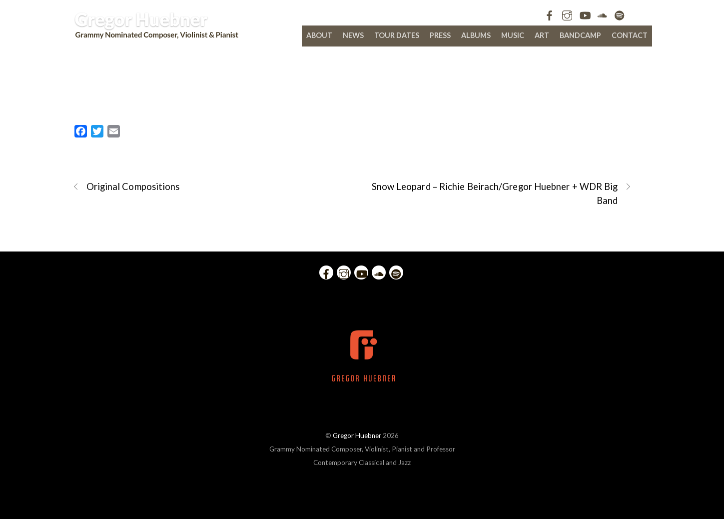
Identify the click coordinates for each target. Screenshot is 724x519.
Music (512, 35)
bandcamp (580, 35)
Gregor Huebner (357, 436)
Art (542, 35)
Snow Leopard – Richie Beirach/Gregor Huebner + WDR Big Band (502, 193)
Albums (476, 35)
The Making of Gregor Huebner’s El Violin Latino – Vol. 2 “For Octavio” (362, 86)
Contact (630, 35)
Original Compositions (126, 187)
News (353, 35)
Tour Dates (396, 35)
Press (440, 35)
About (319, 35)
